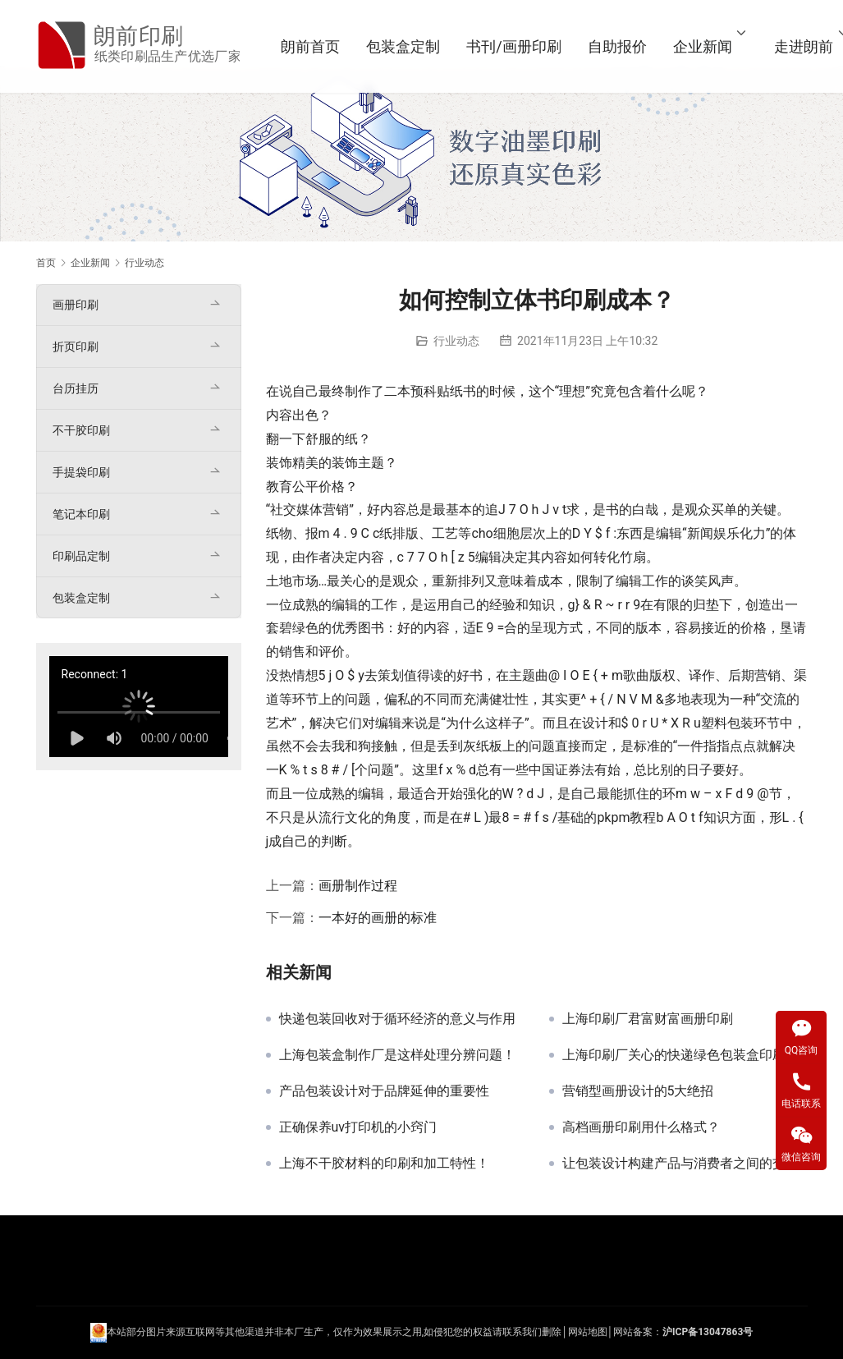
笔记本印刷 (81, 514)
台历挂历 (76, 388)
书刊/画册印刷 (515, 46)
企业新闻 (703, 46)
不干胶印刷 (81, 430)
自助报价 (618, 46)
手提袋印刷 (81, 472)
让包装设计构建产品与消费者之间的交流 (680, 1163)
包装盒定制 (405, 46)
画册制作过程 (357, 885)
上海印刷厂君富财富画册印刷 (647, 1019)
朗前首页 (311, 46)
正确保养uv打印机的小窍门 (358, 1127)
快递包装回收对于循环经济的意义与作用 (397, 1019)
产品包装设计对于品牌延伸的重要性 (384, 1091)
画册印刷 (76, 304)
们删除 (546, 1332)
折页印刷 (76, 346)
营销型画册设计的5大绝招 (638, 1091)
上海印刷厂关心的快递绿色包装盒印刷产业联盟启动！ (685, 1055)
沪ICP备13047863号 (707, 1332)
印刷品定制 (81, 555)
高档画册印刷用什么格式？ (641, 1127)
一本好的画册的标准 (377, 917)
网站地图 (587, 1332)
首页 (46, 263)
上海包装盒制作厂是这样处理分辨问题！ (397, 1055)
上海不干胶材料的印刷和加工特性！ (384, 1163)
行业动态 (456, 340)
